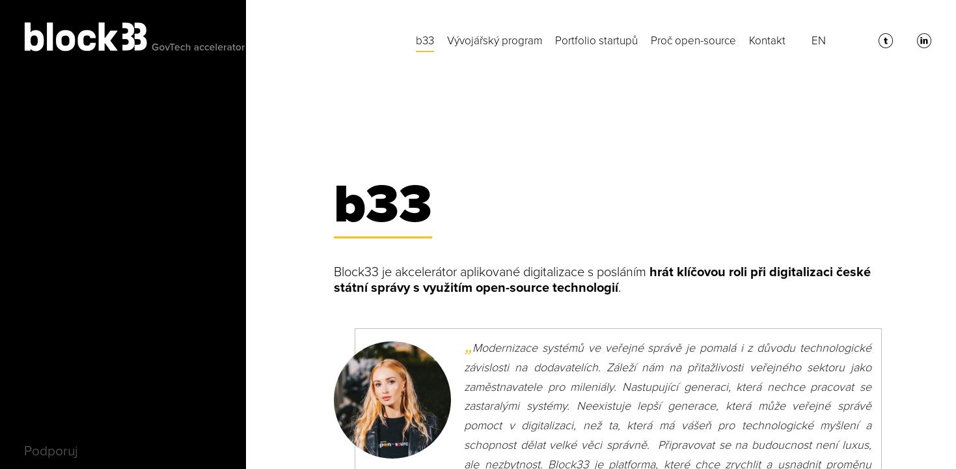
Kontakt (767, 41)
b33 (425, 41)
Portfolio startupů (596, 41)
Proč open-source (693, 41)
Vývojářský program (494, 41)
